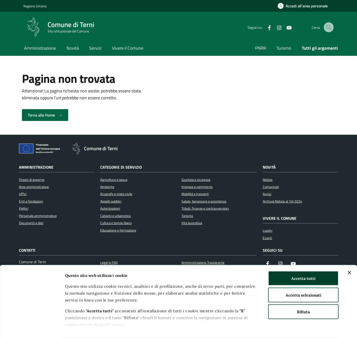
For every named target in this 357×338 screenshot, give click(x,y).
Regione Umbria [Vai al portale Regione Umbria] (35, 6)
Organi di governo (31, 179)
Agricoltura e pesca (113, 179)
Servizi (95, 48)
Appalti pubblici (110, 201)
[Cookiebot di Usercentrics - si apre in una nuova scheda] (31, 328)
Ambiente (107, 187)
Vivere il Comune (127, 48)
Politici (23, 208)
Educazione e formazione (118, 230)
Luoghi (267, 230)
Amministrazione (40, 48)
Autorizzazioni (110, 208)
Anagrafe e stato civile (116, 194)
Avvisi (267, 194)
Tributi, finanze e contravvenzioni (205, 208)
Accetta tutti (303, 258)
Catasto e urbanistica (115, 216)
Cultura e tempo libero (116, 223)
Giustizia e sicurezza (195, 179)
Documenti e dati (31, 223)
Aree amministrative (34, 187)
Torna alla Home (45, 115)
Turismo (283, 48)
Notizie (268, 179)
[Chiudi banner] (349, 253)
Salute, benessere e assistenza (203, 201)
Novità (72, 48)
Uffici (23, 194)
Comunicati (271, 187)
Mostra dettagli (273, 328)
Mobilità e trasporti (195, 194)
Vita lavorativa (191, 223)
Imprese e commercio (196, 187)
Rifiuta (303, 292)
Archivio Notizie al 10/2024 (282, 201)
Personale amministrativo (38, 216)
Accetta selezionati (303, 275)
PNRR (260, 48)
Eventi (267, 238)
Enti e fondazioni (31, 201)
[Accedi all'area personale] (303, 6)
